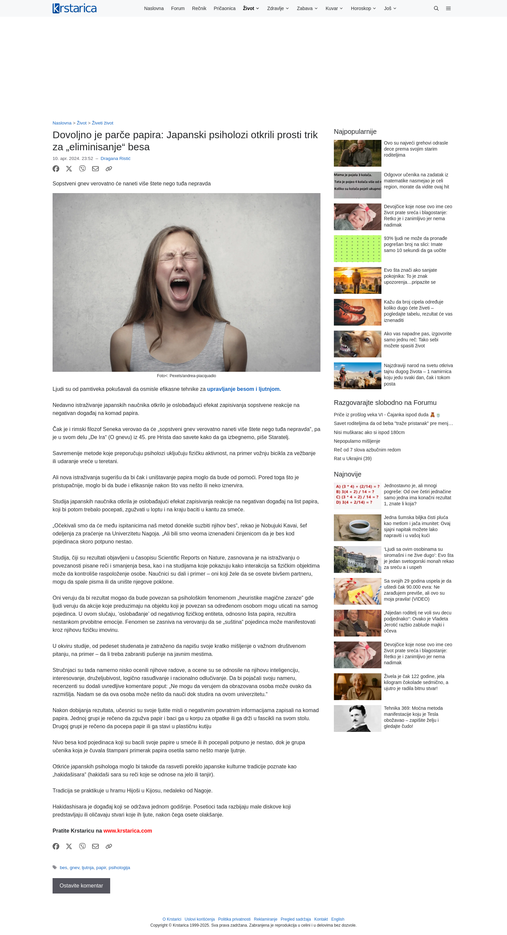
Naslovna (154, 8)
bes (63, 867)
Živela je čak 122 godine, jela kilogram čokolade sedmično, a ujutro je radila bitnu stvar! (416, 682)
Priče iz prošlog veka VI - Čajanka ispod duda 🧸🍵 (387, 414)
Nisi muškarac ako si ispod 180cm (369, 432)
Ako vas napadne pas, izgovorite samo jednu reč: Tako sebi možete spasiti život (418, 339)
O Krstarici (171, 919)
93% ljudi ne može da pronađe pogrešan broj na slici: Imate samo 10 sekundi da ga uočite (415, 244)
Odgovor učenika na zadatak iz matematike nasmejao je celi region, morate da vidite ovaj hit (416, 180)
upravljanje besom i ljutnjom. (244, 389)
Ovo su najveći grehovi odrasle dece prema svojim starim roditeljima (416, 149)
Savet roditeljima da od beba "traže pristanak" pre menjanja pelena (403, 423)
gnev (74, 867)
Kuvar (337, 8)
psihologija (119, 867)
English (337, 919)
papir (101, 867)
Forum (178, 8)
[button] (436, 8)
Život (253, 8)
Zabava (309, 8)
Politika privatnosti (234, 919)
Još (392, 8)
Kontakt (321, 919)
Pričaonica (224, 8)
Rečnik (199, 8)
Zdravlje (280, 8)
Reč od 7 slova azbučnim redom (367, 449)
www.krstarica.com (127, 831)
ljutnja (88, 867)
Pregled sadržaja (296, 919)
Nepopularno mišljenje (357, 441)
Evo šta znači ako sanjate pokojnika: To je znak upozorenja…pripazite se (410, 276)
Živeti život (102, 122)
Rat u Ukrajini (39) (353, 458)
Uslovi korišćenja (200, 919)
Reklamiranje (265, 919)
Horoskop (365, 8)
